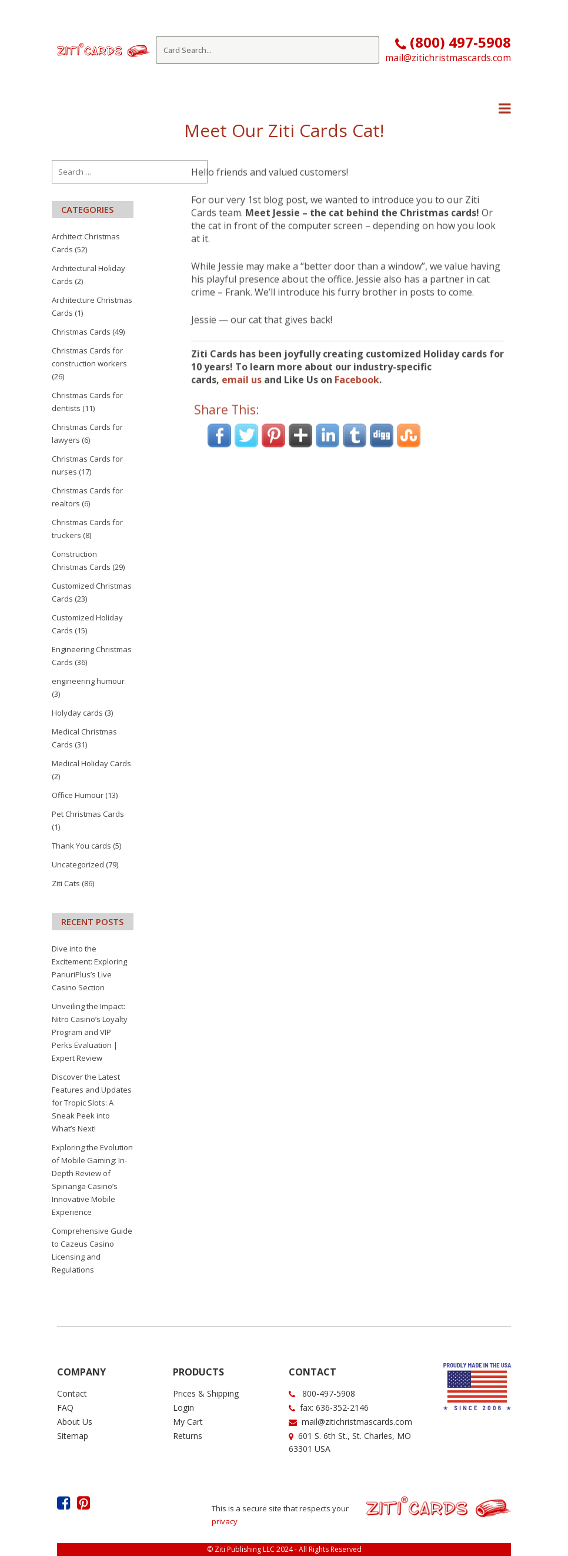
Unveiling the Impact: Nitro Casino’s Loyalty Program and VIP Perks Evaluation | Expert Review (90, 1032)
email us (242, 363)
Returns (187, 1435)
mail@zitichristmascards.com (448, 57)
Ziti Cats (66, 883)
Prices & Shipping (206, 1393)
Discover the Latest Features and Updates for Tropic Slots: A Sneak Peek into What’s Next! (92, 1102)
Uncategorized (78, 864)
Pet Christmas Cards (88, 814)
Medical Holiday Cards (91, 763)
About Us (74, 1421)
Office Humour (77, 795)
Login (183, 1407)
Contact (72, 1393)
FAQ (65, 1407)
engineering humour (88, 681)
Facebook (357, 363)
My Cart (188, 1421)
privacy (225, 1521)
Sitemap (72, 1435)
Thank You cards (81, 845)
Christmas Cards (81, 331)
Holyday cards (77, 712)
